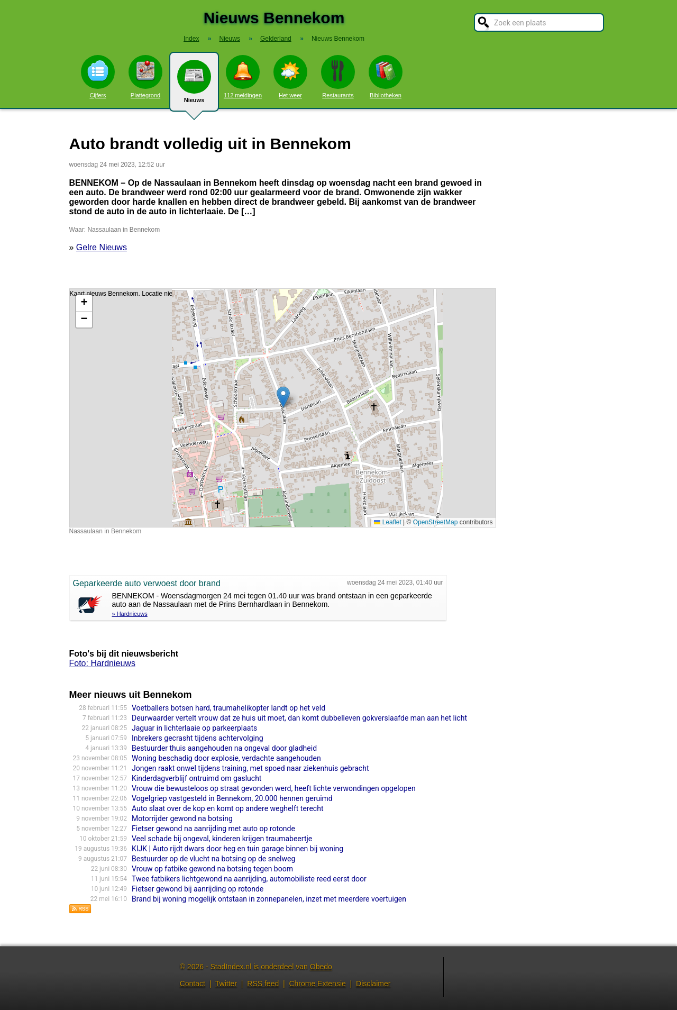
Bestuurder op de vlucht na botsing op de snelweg (213, 858)
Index (191, 38)
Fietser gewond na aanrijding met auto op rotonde (213, 828)
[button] (283, 397)
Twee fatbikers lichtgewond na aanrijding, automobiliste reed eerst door (249, 879)
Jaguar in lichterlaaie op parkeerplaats (194, 728)
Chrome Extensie (317, 983)
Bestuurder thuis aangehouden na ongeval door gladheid (224, 748)
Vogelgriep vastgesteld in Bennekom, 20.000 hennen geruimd (232, 798)
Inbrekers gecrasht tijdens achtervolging (197, 738)
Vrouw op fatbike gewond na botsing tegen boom (212, 869)
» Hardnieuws (130, 614)
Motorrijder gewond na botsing (182, 818)
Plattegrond (145, 76)
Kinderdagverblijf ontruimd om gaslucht (196, 778)
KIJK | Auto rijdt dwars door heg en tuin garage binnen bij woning (237, 848)
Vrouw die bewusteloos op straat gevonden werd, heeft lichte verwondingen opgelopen (274, 788)
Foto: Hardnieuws (102, 663)
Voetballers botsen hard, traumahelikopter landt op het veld (228, 708)
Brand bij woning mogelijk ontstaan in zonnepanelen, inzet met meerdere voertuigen (269, 899)
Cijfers (98, 76)
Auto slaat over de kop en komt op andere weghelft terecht (227, 808)
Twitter (226, 983)
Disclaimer (373, 983)
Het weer (290, 76)
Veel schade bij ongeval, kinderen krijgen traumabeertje (222, 838)
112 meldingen (243, 76)
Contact (192, 983)
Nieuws (194, 86)
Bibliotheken (385, 76)
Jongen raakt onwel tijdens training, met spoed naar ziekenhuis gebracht (250, 768)
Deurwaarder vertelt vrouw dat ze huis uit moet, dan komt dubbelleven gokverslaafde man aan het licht (299, 718)
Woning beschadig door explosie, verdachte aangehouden (226, 758)
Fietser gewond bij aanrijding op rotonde (197, 889)
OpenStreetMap (435, 522)
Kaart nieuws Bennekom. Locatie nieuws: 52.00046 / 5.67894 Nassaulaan (281, 408)
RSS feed (263, 983)
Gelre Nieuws (101, 247)
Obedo (321, 966)
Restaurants (338, 76)
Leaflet (387, 522)
